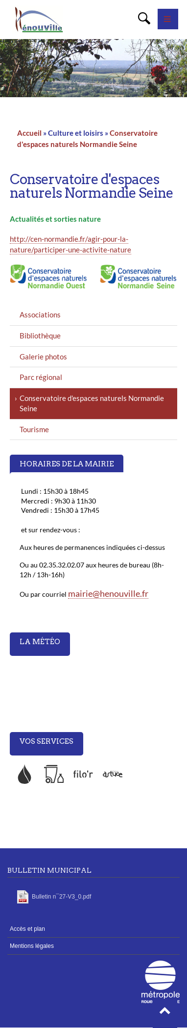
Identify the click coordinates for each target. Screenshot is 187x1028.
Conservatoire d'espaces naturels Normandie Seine (92, 403)
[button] (165, 1013)
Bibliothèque (40, 335)
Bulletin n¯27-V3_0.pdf (61, 896)
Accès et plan (27, 928)
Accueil (29, 132)
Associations (40, 314)
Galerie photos (43, 356)
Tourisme (34, 429)
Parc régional (41, 377)
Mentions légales (32, 946)
